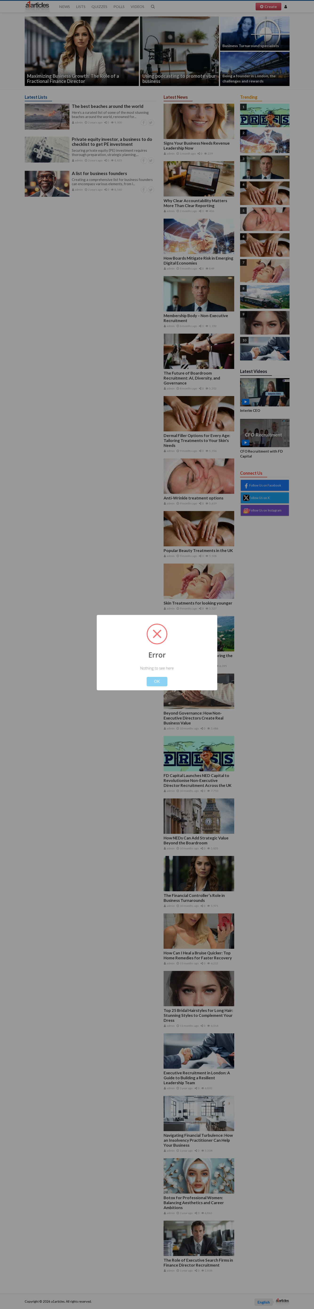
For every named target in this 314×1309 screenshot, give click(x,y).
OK (157, 681)
